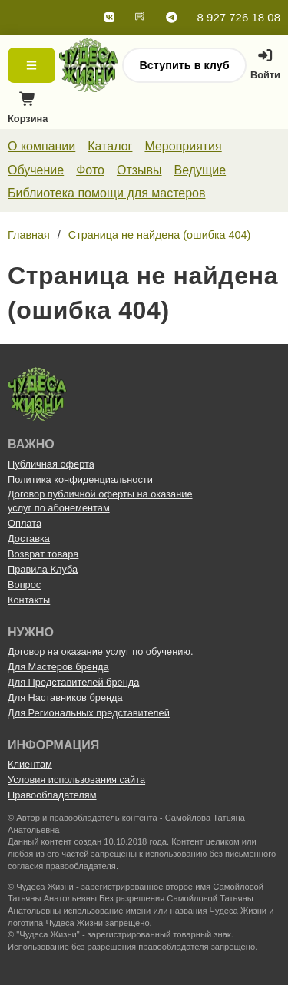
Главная (29, 235)
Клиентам (30, 764)
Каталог (110, 146)
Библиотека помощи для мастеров (106, 193)
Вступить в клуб (184, 65)
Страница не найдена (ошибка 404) (159, 235)
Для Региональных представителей (89, 713)
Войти (265, 64)
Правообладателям (52, 795)
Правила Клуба (43, 569)
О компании (41, 146)
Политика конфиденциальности (80, 479)
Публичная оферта (51, 464)
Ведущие (200, 170)
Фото (90, 170)
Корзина (28, 111)
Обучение (36, 170)
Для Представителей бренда (73, 682)
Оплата (24, 523)
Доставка (29, 538)
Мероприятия (182, 146)
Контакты (29, 600)
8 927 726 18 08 (238, 17)
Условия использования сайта (76, 779)
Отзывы (139, 170)
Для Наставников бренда (65, 697)
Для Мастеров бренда (58, 667)
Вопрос (24, 584)
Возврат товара (43, 554)
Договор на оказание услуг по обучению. (101, 651)
